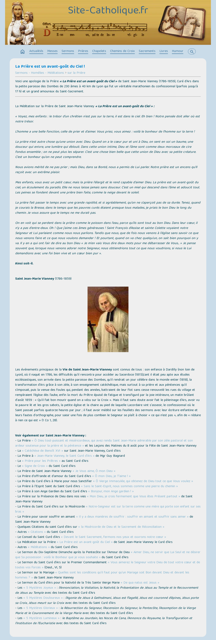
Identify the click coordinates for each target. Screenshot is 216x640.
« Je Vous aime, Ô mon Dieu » (94, 471)
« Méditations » (39, 547)
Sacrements (147, 51)
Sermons (68, 51)
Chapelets (99, 51)
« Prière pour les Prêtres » (41, 461)
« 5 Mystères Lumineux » (41, 618)
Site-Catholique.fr (108, 11)
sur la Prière (76, 73)
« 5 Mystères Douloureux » (43, 598)
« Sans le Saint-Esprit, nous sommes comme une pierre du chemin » (129, 487)
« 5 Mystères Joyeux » (39, 588)
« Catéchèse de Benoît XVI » (42, 451)
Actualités (36, 51)
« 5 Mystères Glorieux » (40, 608)
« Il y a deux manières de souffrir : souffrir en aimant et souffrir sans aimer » (132, 517)
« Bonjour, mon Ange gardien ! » (111, 492)
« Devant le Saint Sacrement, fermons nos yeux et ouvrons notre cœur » (113, 537)
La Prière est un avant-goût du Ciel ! (50, 67)
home (22, 52)
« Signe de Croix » (35, 466)
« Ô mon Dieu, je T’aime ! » (111, 476)
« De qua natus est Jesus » (140, 583)
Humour (177, 51)
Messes (52, 51)
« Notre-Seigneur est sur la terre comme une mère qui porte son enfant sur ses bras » (108, 509)
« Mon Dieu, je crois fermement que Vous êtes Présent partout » (133, 497)
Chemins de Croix (122, 51)
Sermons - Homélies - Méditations (39, 73)
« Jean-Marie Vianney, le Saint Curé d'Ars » (64, 456)
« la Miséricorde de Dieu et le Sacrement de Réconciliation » (121, 527)
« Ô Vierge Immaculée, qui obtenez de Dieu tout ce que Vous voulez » (143, 481)
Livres (163, 51)
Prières (83, 51)
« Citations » (37, 532)
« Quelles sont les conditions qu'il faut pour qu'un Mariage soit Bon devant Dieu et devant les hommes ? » (102, 575)
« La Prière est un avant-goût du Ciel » (85, 542)
